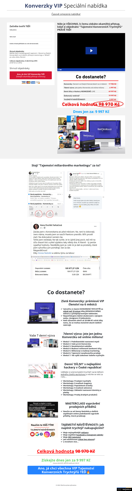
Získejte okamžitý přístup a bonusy (30, 75)
